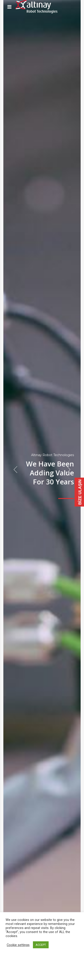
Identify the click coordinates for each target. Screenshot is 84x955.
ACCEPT (41, 944)
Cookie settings (18, 945)
